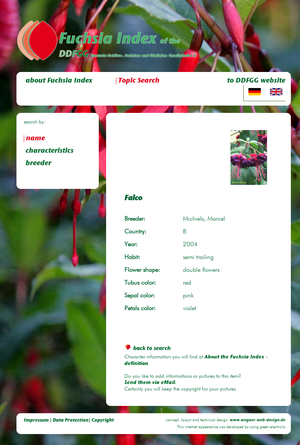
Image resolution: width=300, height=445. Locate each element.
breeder (38, 163)
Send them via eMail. (150, 382)
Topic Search (139, 80)
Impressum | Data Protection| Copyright (69, 420)
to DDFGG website (256, 80)
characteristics (50, 151)
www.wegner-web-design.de (257, 420)
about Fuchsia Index (59, 80)
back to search (147, 348)
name (35, 138)
